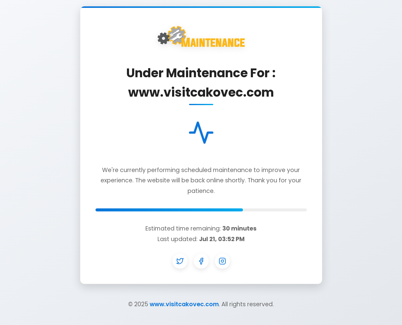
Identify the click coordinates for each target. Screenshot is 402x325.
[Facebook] (201, 261)
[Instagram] (222, 261)
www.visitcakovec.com (184, 304)
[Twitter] (180, 261)
